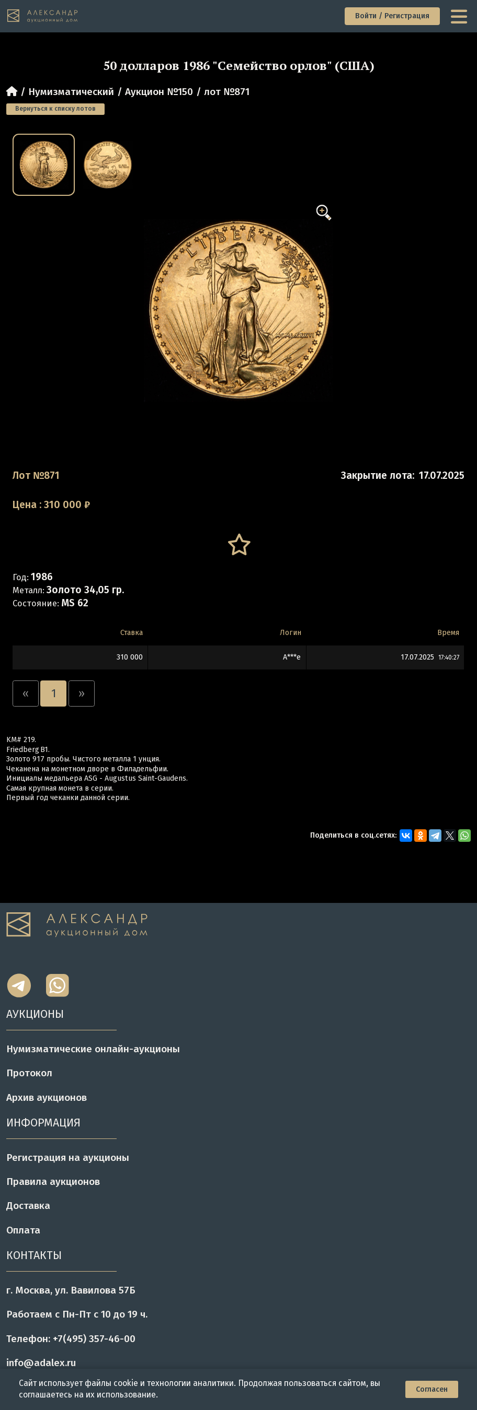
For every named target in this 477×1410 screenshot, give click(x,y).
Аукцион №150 (159, 92)
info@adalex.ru (41, 1363)
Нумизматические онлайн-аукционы (93, 1049)
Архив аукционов (46, 1097)
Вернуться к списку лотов (55, 108)
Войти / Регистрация (392, 15)
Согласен (432, 1389)
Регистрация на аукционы (67, 1158)
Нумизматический (71, 92)
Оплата (23, 1230)
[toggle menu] (460, 15)
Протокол (29, 1073)
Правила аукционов (53, 1182)
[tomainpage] (43, 15)
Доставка (28, 1206)
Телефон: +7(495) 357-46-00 (70, 1339)
